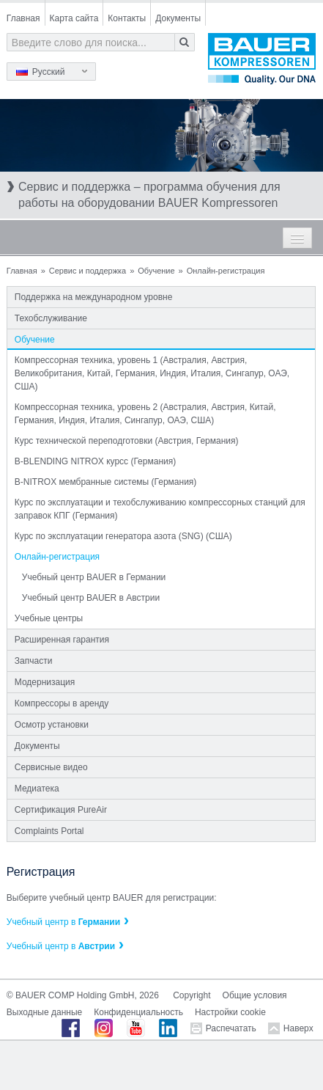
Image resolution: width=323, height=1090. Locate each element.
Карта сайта (74, 18)
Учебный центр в (63, 922)
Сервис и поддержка (87, 270)
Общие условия (255, 995)
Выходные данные (44, 1012)
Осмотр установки (52, 725)
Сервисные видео (51, 767)
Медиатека (37, 788)
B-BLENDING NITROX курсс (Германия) (95, 461)
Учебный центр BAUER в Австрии (91, 598)
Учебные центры (49, 618)
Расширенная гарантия (62, 639)
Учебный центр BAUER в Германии (94, 577)
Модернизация (45, 682)
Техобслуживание (51, 318)
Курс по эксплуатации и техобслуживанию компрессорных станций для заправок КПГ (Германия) (160, 509)
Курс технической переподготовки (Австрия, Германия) (127, 441)
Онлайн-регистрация (57, 557)
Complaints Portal (49, 831)
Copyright (191, 995)
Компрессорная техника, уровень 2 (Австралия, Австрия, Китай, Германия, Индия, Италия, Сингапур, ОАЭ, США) (145, 413)
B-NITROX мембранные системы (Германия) (106, 482)
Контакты (127, 18)
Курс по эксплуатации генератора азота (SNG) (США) (123, 536)
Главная (23, 18)
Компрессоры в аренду (62, 703)
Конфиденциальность (138, 1012)
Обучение (156, 270)
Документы (178, 18)
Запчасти (34, 661)
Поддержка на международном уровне (94, 297)
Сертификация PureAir (61, 810)
